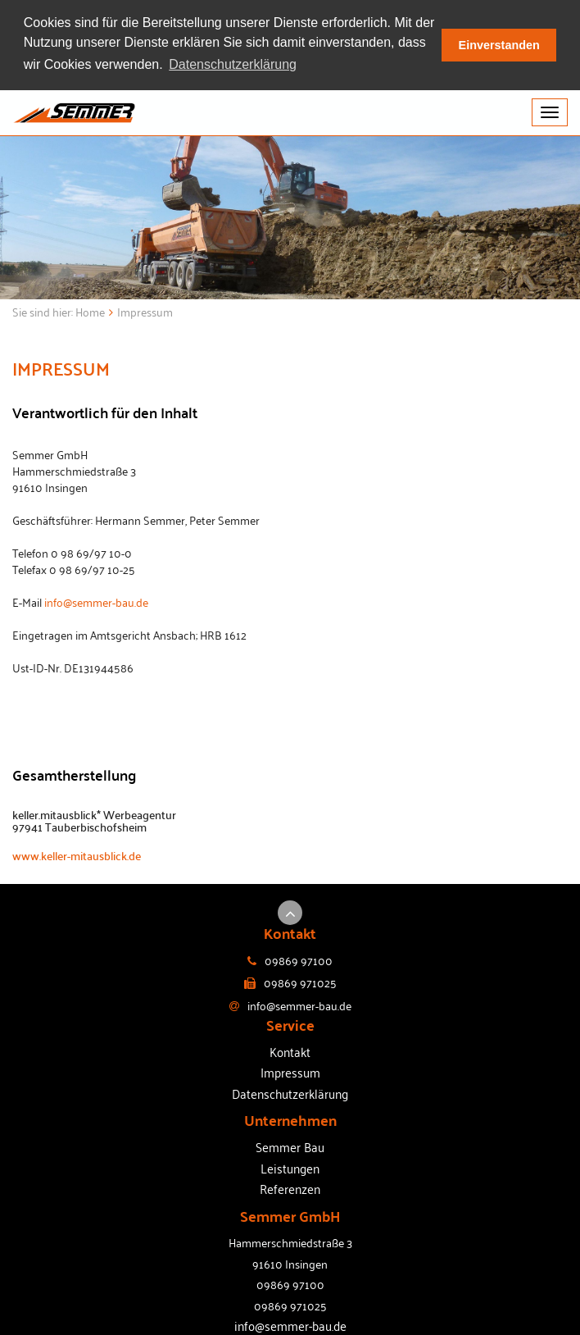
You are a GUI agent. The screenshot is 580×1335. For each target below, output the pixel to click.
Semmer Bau (290, 1145)
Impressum (290, 1070)
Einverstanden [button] (499, 45)
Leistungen (290, 1166)
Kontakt (290, 1050)
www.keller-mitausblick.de (76, 854)
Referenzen (290, 1187)
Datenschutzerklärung (290, 1092)
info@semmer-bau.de (96, 600)
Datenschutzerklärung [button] (233, 64)
